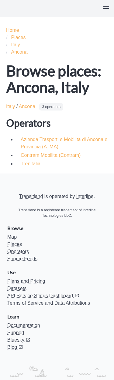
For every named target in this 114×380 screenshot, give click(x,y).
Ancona (19, 52)
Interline (85, 196)
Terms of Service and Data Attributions (48, 303)
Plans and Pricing (26, 281)
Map (12, 237)
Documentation (23, 325)
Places (18, 37)
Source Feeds (22, 258)
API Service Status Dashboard (43, 295)
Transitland (31, 196)
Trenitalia (30, 163)
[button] (106, 8)
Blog (15, 347)
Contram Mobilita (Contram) (51, 155)
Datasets (16, 288)
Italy (15, 44)
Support (15, 332)
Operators (18, 251)
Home (12, 30)
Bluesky (18, 339)
